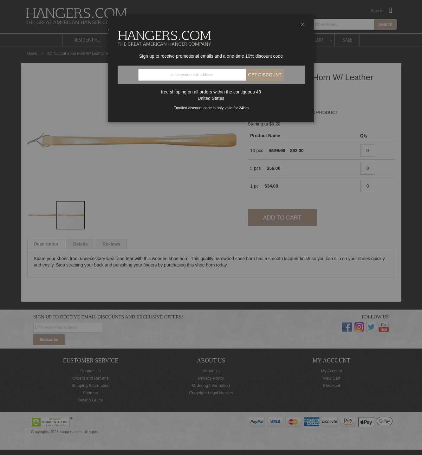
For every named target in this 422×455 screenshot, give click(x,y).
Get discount (265, 74)
